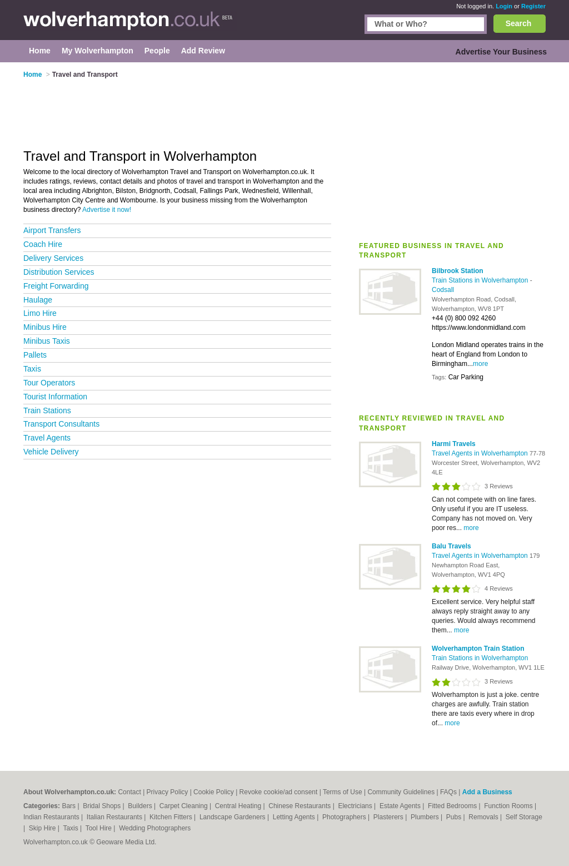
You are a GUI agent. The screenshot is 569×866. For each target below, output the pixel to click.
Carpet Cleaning (184, 806)
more (480, 364)
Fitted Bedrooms (453, 806)
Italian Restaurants (115, 817)
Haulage (37, 299)
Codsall (443, 290)
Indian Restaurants (52, 817)
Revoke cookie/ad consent (278, 792)
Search (519, 23)
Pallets (35, 354)
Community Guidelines (401, 792)
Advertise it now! (106, 210)
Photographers (345, 817)
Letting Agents (295, 817)
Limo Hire (40, 313)
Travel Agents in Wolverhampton (481, 453)
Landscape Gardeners (233, 817)
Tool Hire (100, 828)
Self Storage (524, 817)
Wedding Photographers (155, 828)
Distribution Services (58, 272)
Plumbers (426, 817)
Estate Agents (401, 806)
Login (504, 6)
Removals (484, 817)
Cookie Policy (213, 792)
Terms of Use (342, 792)
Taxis (32, 368)
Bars (69, 806)
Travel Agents (47, 437)
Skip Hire (43, 828)
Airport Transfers (52, 230)
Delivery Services (53, 258)
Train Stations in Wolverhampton (481, 280)
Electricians (356, 806)
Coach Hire (42, 244)
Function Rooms (509, 806)
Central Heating (239, 806)
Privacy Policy (167, 792)
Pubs (454, 817)
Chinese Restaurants (300, 806)
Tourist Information (55, 396)
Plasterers (389, 817)
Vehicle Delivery (51, 451)
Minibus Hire (45, 327)
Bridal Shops (102, 806)
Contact (129, 792)
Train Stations (47, 410)
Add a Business (487, 792)
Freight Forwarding (56, 285)
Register (533, 6)
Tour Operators (49, 382)
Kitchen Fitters (171, 817)
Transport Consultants (61, 423)
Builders (141, 806)
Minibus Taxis (46, 340)
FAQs (448, 792)
